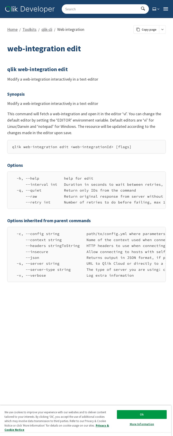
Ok (141, 414)
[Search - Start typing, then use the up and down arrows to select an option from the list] (103, 9)
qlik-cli (46, 29)
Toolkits (29, 29)
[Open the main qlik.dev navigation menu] (165, 9)
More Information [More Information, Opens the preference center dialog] (142, 424)
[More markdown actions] (162, 29)
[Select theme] (156, 9)
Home (12, 29)
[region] (86, 190)
